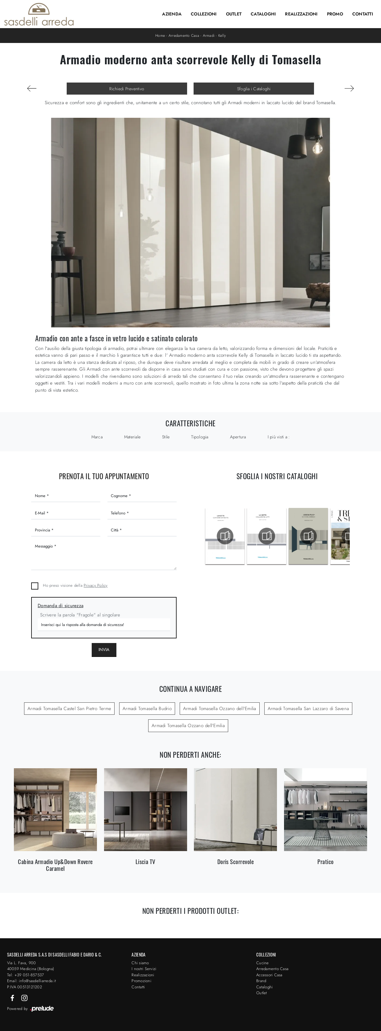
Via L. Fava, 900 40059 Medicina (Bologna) (30, 966)
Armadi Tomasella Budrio (147, 708)
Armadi (209, 35)
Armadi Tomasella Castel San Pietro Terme (69, 708)
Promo (335, 14)
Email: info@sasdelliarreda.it (31, 981)
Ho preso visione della (75, 585)
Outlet (234, 14)
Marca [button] (97, 437)
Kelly (222, 35)
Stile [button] (166, 437)
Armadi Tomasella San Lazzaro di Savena (308, 708)
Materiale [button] (132, 437)
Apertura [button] (238, 437)
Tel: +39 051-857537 (25, 975)
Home (160, 35)
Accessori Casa (269, 975)
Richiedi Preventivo (126, 89)
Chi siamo (140, 963)
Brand (261, 981)
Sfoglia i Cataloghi (254, 89)
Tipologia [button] (199, 437)
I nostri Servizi (144, 969)
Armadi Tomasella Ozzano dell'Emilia (219, 708)
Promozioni (141, 981)
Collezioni (204, 14)
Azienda (172, 14)
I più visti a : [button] (279, 437)
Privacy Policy (96, 585)
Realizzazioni (301, 14)
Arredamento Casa (184, 35)
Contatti (362, 14)
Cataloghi (263, 14)
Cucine (262, 963)
